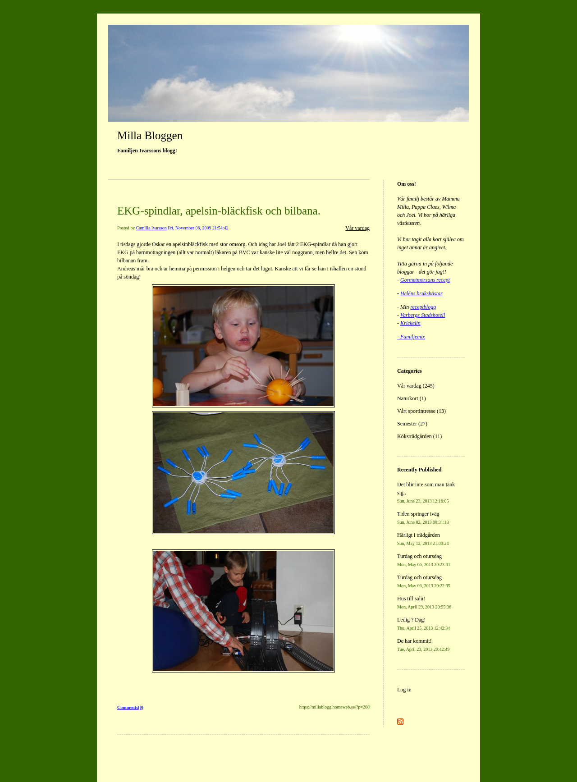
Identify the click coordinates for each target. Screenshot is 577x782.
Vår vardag (357, 228)
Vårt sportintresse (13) (421, 411)
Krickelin (410, 323)
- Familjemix (411, 337)
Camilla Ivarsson (151, 227)
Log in (404, 689)
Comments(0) (130, 707)
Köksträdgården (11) (419, 436)
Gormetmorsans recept (425, 280)
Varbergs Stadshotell (422, 315)
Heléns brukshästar (421, 293)
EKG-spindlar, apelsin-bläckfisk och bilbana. (219, 211)
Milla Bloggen (150, 135)
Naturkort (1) (411, 398)
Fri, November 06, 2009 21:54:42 (198, 227)
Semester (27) (412, 424)
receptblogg (423, 307)
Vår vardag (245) (416, 386)
